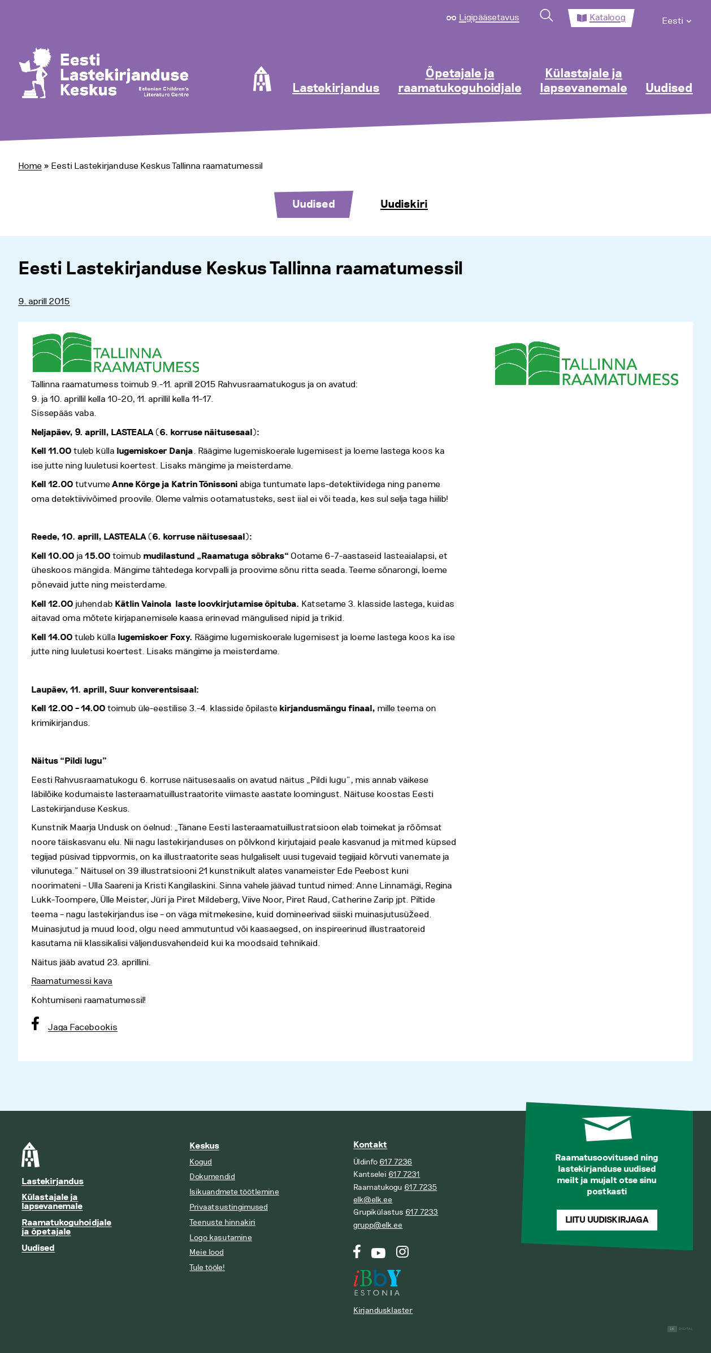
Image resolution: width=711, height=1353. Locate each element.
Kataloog (607, 17)
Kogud (200, 1162)
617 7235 (420, 1187)
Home (30, 166)
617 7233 (421, 1212)
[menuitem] (677, 18)
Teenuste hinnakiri (222, 1222)
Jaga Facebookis (83, 1027)
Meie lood (206, 1252)
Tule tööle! (207, 1267)
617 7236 (395, 1162)
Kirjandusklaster (383, 1310)
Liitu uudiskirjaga (607, 1220)
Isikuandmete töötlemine (234, 1192)
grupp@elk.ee (377, 1225)
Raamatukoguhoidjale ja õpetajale (66, 1227)
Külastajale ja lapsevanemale (583, 81)
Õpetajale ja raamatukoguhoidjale (460, 81)
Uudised (669, 88)
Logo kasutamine (220, 1237)
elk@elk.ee (372, 1200)
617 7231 (404, 1174)
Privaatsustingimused (228, 1207)
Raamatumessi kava (71, 981)
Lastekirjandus (336, 88)
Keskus (204, 1146)
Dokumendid (212, 1176)
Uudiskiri (404, 204)
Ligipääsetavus (489, 17)
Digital (680, 1329)
